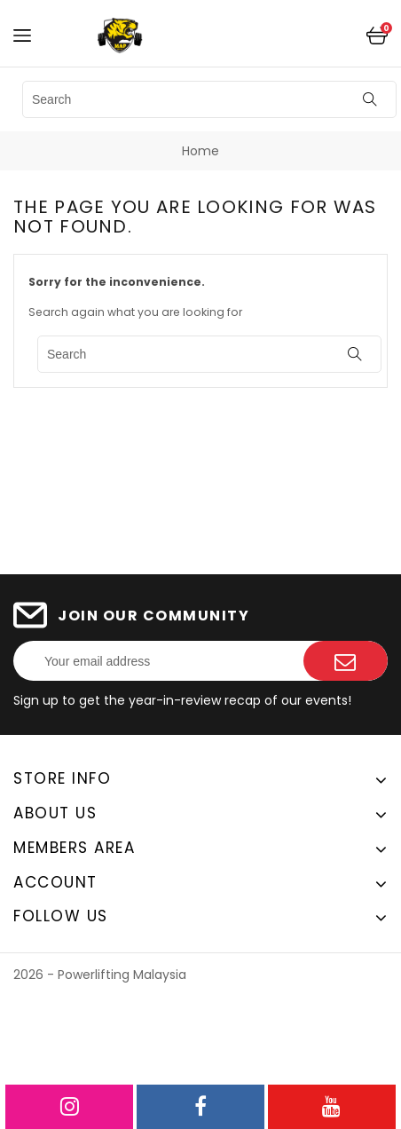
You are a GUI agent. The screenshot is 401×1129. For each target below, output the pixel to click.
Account (55, 882)
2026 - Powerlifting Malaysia (99, 974)
